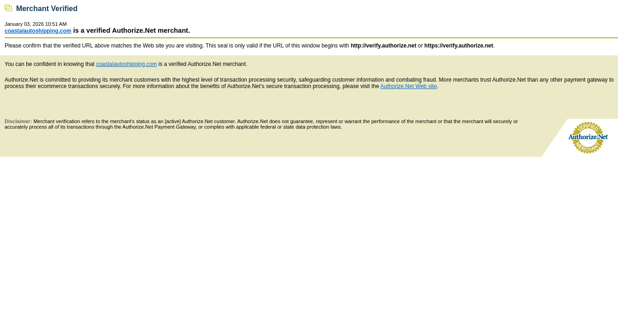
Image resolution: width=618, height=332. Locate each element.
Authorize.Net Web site (408, 86)
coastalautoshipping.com (38, 31)
